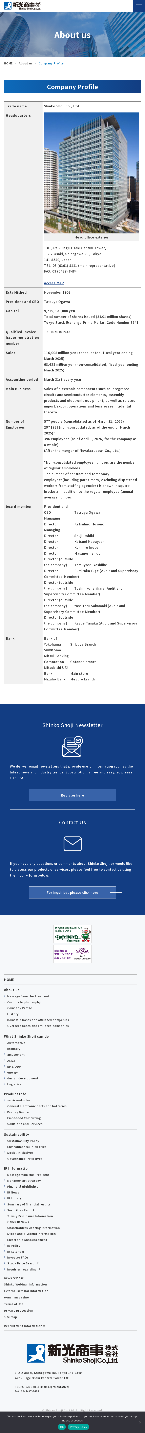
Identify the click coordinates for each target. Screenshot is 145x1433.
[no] (140, 1422)
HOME (9, 979)
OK (62, 1427)
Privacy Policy (78, 1427)
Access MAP (54, 282)
